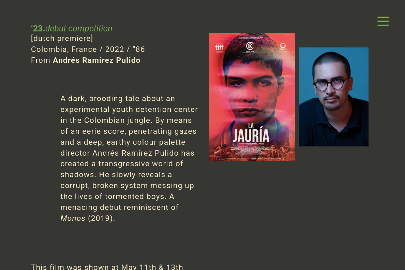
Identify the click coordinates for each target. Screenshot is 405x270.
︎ (383, 21)
